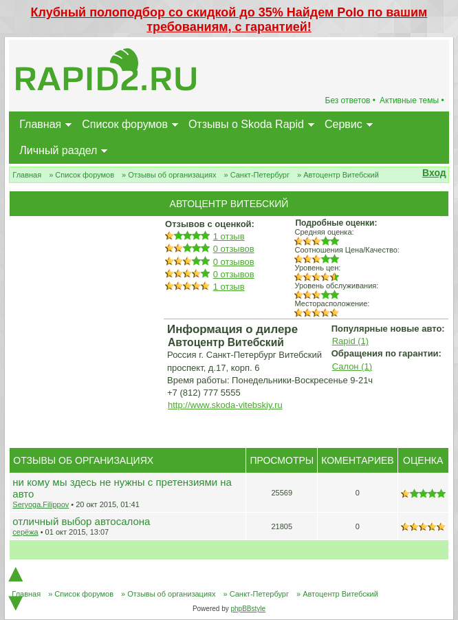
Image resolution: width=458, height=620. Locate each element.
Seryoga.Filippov (40, 504)
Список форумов (125, 124)
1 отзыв (229, 236)
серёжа (25, 532)
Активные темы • (412, 100)
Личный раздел (58, 150)
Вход (434, 172)
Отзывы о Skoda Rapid (246, 124)
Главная (40, 124)
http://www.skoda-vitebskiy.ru (225, 405)
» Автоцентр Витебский (338, 175)
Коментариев (357, 460)
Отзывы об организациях (83, 460)
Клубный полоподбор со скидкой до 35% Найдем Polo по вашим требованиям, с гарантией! (229, 20)
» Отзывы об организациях (169, 175)
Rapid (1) (350, 341)
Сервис (343, 124)
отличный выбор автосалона (81, 521)
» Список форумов (81, 175)
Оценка (423, 460)
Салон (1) (352, 366)
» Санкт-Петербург (257, 175)
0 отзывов (233, 249)
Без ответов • (350, 100)
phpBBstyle (247, 608)
